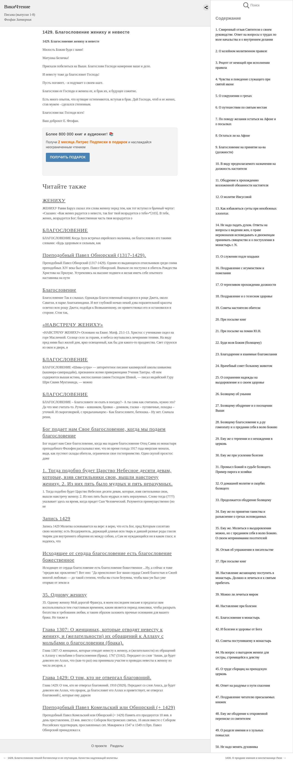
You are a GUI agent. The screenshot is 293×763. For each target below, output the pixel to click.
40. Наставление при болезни (236, 606)
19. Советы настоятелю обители (238, 308)
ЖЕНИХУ (54, 200)
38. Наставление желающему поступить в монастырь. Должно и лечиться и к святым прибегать (246, 578)
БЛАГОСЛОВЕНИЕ (65, 230)
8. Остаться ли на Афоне (233, 135)
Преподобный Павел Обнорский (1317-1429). (94, 255)
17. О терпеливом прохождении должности (246, 284)
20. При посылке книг (231, 319)
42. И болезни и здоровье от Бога (239, 629)
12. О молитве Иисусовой (233, 197)
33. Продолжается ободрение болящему (243, 500)
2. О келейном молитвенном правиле (241, 51)
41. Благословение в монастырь (238, 617)
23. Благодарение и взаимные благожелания (246, 354)
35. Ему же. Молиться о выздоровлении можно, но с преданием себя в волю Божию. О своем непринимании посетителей (246, 533)
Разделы (116, 746)
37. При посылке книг (231, 561)
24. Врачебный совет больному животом (244, 366)
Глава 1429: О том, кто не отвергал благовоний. (97, 677)
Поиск (251, 5)
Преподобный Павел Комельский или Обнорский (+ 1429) (109, 707)
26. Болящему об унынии (233, 394)
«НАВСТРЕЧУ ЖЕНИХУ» (73, 324)
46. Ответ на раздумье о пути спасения (243, 685)
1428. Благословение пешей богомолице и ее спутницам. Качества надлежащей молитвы (63, 758)
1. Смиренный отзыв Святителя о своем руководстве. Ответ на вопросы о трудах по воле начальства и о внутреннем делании (246, 34)
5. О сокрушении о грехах (234, 96)
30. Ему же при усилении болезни (239, 455)
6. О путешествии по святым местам (241, 107)
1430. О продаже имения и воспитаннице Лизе (253, 758)
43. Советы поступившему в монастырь (243, 640)
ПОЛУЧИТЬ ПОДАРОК (68, 157)
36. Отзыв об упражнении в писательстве (244, 549)
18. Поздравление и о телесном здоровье (244, 296)
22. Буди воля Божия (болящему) (238, 342)
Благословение (59, 290)
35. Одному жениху (65, 594)
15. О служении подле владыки (237, 256)
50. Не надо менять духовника (237, 747)
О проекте (99, 746)
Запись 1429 (56, 518)
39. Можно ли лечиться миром (237, 594)
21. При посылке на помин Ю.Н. (238, 331)
